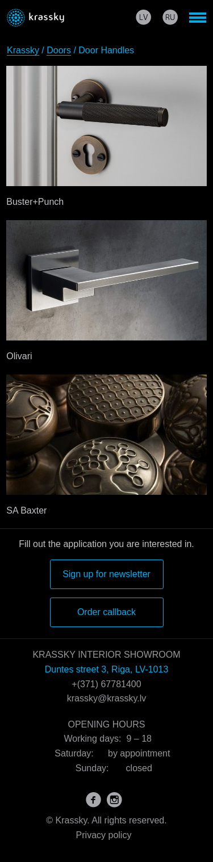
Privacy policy (104, 835)
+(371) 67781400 (106, 684)
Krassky (23, 50)
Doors (59, 50)
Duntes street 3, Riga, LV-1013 (107, 669)
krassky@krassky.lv (107, 698)
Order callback (106, 612)
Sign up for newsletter (106, 574)
